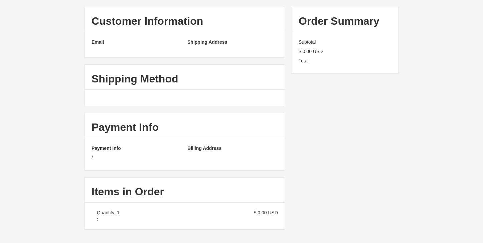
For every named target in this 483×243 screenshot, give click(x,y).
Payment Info (106, 148)
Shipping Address (207, 42)
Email (98, 42)
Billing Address (204, 148)
